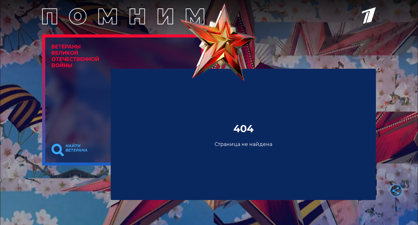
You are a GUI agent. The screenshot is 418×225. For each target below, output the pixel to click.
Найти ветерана (77, 148)
